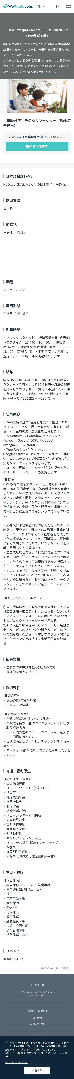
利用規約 (37, 1018)
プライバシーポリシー (16, 1062)
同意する (37, 1070)
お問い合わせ (37, 1023)
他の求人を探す (37, 146)
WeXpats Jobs (37, 994)
